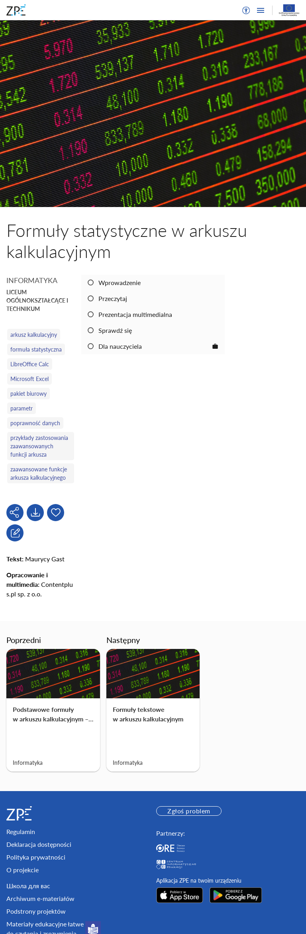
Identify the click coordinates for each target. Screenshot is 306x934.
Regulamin (20, 831)
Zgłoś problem (188, 811)
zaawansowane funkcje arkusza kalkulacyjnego (38, 473)
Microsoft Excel (29, 378)
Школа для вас (28, 885)
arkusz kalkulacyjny (33, 334)
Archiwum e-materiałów (40, 898)
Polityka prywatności (35, 857)
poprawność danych (35, 423)
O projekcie (22, 869)
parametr (21, 408)
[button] (246, 10)
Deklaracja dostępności (38, 844)
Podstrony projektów (36, 911)
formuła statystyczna (36, 349)
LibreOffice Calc (29, 364)
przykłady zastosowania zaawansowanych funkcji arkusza (39, 446)
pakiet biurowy (28, 393)
